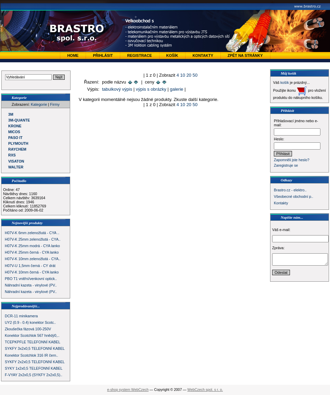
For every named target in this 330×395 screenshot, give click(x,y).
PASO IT (15, 138)
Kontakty (202, 55)
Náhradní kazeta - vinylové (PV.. (31, 285)
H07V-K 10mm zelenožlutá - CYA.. (33, 259)
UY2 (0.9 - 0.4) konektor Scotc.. (30, 322)
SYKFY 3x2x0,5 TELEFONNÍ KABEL (35, 348)
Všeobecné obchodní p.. (293, 196)
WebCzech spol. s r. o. (205, 390)
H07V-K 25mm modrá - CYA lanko (32, 246)
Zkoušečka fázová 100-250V (28, 329)
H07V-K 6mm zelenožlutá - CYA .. (32, 233)
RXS (12, 155)
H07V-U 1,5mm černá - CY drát (30, 266)
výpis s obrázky (151, 89)
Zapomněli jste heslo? (291, 160)
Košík (172, 55)
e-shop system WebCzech (128, 390)
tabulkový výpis (117, 89)
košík (284, 82)
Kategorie (39, 104)
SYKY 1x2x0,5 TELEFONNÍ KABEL (33, 368)
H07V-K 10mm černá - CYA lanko (32, 272)
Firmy (55, 104)
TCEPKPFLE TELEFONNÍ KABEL (32, 342)
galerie (176, 89)
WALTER (15, 167)
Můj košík (288, 73)
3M (10, 114)
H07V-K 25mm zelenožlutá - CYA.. (33, 239)
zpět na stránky (245, 55)
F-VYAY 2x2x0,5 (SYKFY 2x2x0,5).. (33, 375)
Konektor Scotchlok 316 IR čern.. (31, 355)
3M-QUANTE (19, 120)
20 (188, 75)
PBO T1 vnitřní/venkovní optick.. (31, 279)
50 (194, 75)
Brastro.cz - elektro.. (290, 190)
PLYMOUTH (18, 143)
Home (72, 55)
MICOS (14, 132)
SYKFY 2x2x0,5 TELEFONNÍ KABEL (35, 362)
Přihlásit (103, 55)
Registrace (139, 55)
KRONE (14, 126)
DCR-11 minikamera (21, 316)
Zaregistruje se (286, 165)
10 (182, 75)
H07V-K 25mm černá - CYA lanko (32, 252)
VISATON (16, 161)
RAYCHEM (17, 149)
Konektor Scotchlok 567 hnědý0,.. (32, 335)
